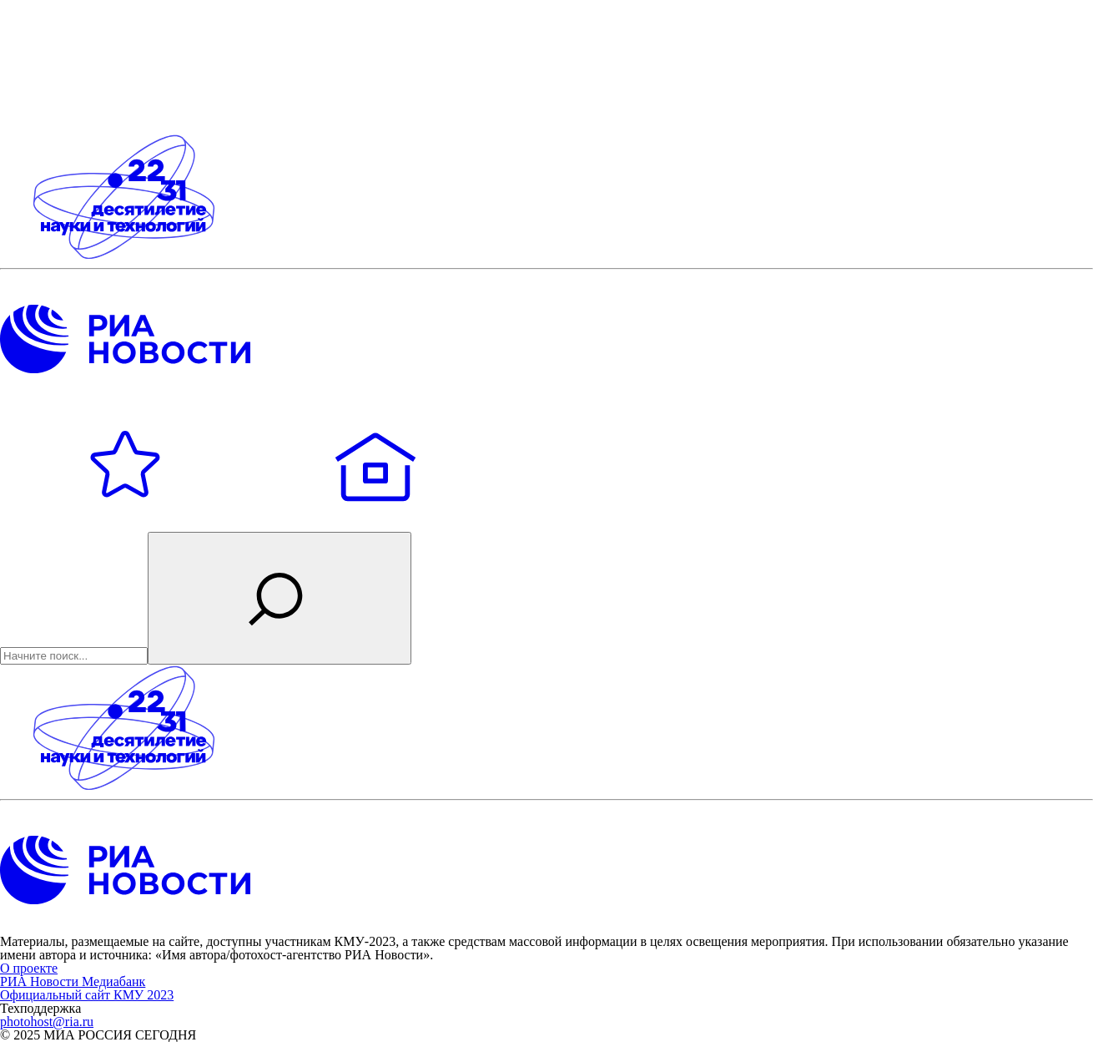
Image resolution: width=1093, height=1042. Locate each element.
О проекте (29, 968)
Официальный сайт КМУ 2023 (87, 995)
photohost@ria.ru (46, 1021)
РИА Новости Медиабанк (72, 981)
